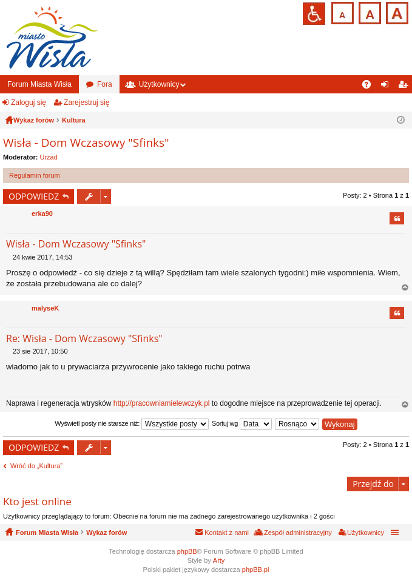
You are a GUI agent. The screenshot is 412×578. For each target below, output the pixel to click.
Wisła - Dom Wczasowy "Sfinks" (86, 142)
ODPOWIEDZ (33, 196)
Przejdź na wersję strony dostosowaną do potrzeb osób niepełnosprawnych (314, 13)
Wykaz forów (106, 532)
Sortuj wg (242, 424)
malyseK (45, 308)
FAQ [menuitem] (370, 86)
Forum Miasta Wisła (39, 84)
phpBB (187, 551)
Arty (219, 560)
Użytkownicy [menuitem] (365, 532)
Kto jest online (37, 501)
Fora (104, 84)
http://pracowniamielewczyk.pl (161, 403)
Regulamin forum (34, 175)
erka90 (42, 213)
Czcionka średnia (369, 12)
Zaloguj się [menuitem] (387, 86)
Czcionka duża (396, 12)
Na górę (405, 288)
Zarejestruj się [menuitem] (405, 86)
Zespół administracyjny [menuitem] (298, 532)
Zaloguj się (28, 102)
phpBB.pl (255, 569)
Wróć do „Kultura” (36, 465)
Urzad (49, 157)
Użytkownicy (159, 84)
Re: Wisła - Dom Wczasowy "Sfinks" (84, 338)
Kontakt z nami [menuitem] (226, 532)
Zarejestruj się (86, 102)
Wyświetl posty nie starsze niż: (132, 424)
